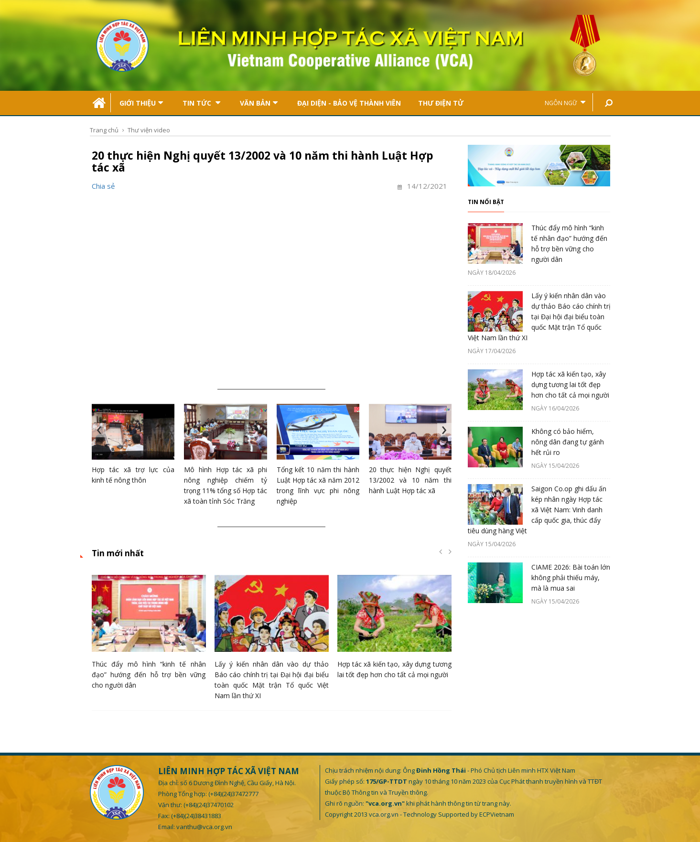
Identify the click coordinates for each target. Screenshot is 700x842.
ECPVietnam (496, 814)
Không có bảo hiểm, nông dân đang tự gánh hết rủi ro (567, 442)
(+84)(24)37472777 (233, 793)
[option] (148, 635)
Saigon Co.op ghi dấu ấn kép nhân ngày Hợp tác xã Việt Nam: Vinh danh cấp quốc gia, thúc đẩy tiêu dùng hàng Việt (537, 509)
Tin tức (201, 103)
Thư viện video (149, 130)
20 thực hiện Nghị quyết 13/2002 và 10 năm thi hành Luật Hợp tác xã (410, 480)
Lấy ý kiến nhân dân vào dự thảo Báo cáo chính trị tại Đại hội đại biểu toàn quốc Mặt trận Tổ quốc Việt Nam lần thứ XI (539, 316)
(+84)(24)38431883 (196, 815)
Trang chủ (104, 130)
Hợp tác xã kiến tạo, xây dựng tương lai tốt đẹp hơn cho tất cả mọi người (570, 384)
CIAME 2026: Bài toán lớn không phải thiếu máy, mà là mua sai (570, 577)
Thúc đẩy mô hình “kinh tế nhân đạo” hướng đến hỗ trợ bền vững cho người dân (149, 674)
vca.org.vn (383, 814)
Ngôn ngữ (565, 102)
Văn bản (259, 103)
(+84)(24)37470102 (208, 804)
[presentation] (99, 430)
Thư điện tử (440, 103)
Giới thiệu (141, 103)
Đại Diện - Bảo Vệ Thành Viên (349, 103)
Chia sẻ (103, 186)
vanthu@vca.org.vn (204, 826)
